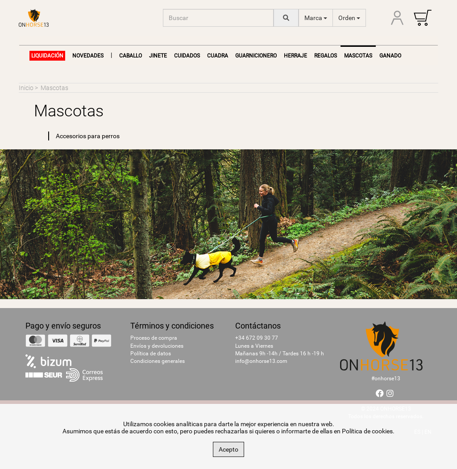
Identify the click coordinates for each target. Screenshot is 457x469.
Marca (315, 17)
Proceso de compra (153, 338)
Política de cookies (367, 431)
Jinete (158, 56)
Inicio (26, 87)
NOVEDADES (88, 56)
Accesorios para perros (88, 136)
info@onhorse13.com (261, 361)
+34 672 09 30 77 (256, 338)
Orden (349, 17)
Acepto (228, 449)
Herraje (295, 56)
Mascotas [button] (358, 56)
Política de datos (150, 353)
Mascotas (54, 87)
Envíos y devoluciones (156, 346)
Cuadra (217, 56)
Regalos (325, 56)
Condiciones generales (157, 361)
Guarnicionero (256, 56)
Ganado (390, 56)
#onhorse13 (385, 378)
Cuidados (187, 56)
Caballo (130, 56)
